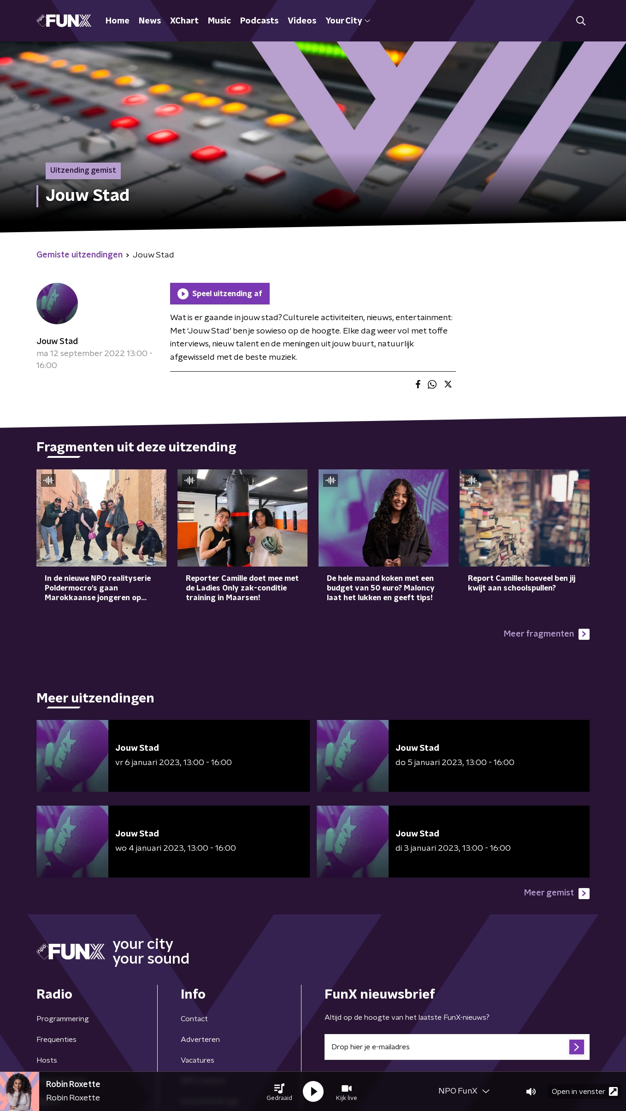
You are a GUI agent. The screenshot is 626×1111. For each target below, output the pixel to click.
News (150, 21)
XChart (184, 21)
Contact (194, 1019)
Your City (347, 21)
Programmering (62, 1019)
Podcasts (259, 21)
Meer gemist (557, 893)
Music (219, 21)
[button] (279, 1091)
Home (118, 21)
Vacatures (197, 1060)
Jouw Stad (57, 342)
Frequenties (56, 1039)
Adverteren (200, 1039)
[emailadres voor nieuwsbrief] (457, 1047)
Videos (302, 21)
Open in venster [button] (585, 1091)
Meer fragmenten (547, 634)
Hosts (46, 1060)
